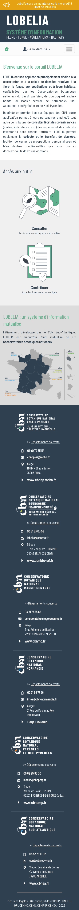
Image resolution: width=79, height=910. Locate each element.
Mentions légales (18, 901)
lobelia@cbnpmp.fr (34, 780)
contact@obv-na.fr (40, 860)
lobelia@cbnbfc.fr (37, 538)
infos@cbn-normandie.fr (42, 699)
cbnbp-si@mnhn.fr (38, 457)
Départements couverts (45, 442)
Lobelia (27, 20)
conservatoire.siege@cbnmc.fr (43, 618)
